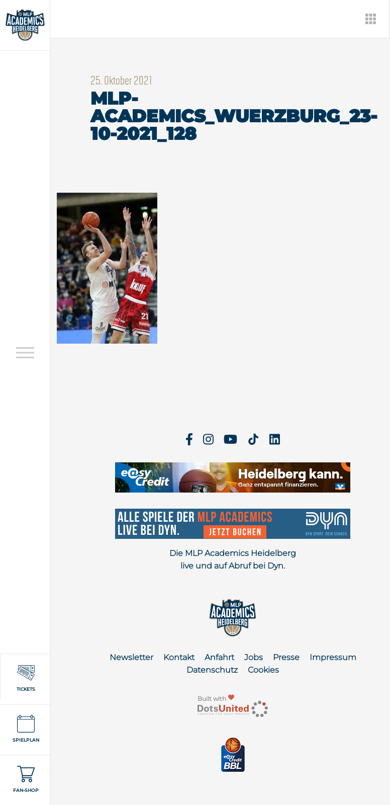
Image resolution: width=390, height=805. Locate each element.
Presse (286, 657)
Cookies (263, 670)
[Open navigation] (25, 353)
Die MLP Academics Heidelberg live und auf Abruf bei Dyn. (232, 559)
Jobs (253, 657)
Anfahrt (219, 657)
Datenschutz (212, 670)
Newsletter (131, 657)
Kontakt (178, 657)
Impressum (333, 657)
